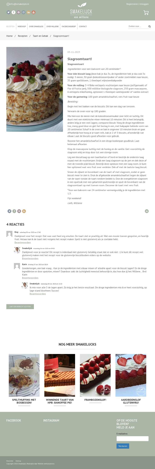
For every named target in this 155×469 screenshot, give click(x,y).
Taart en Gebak (40, 35)
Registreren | (132, 3)
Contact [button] (83, 26)
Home (9, 35)
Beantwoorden (23, 242)
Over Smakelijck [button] (36, 26)
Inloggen (144, 3)
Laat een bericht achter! (20, 307)
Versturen (123, 446)
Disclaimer (9, 461)
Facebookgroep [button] (69, 26)
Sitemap (18, 461)
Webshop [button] (22, 26)
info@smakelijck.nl (19, 3)
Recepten (22, 35)
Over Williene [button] (52, 26)
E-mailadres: (122, 433)
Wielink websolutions (45, 464)
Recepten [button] (10, 26)
